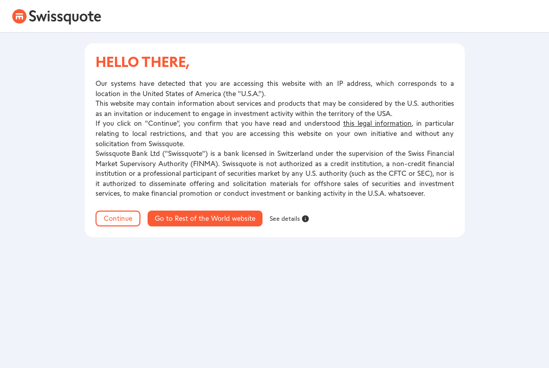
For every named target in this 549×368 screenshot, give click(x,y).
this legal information (377, 123)
